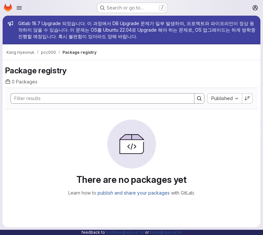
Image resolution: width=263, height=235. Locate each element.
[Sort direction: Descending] (247, 98)
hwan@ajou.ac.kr (166, 232)
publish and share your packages (134, 193)
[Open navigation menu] (19, 8)
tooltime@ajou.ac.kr (125, 232)
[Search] (99, 98)
